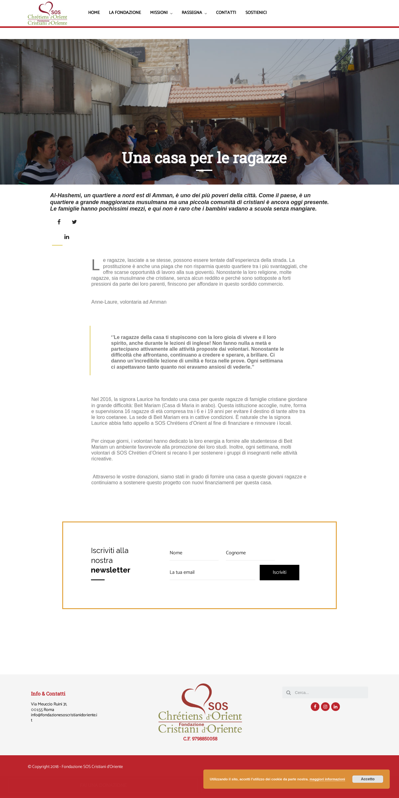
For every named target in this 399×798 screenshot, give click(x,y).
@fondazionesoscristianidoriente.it (64, 718)
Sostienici (256, 13)
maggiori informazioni (327, 779)
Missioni (159, 13)
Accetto (368, 779)
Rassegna (192, 13)
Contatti (226, 13)
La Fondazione (125, 13)
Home (94, 13)
